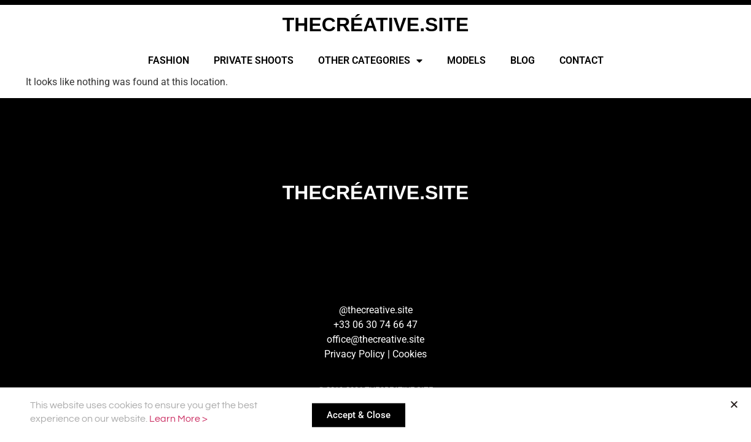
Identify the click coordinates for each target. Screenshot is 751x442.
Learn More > (178, 420)
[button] (734, 406)
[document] (375, 221)
